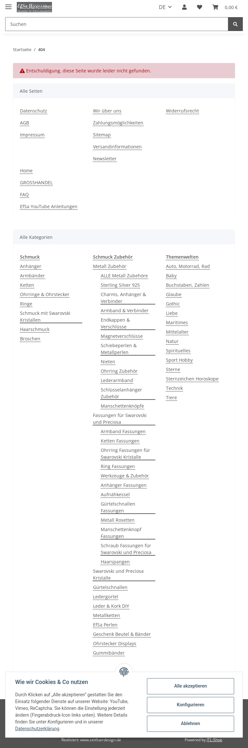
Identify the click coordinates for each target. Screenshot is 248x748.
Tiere (171, 397)
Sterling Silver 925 (120, 285)
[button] (184, 7)
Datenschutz (33, 111)
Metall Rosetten (118, 520)
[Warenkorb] (225, 7)
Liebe (172, 313)
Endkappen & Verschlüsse (115, 323)
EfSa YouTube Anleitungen (49, 206)
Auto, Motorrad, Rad (188, 266)
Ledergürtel (105, 596)
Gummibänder (109, 653)
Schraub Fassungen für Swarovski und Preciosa (126, 548)
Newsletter (105, 158)
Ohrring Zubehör (119, 371)
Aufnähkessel (115, 494)
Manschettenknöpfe (122, 406)
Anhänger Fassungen (124, 485)
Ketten (27, 285)
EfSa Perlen (105, 625)
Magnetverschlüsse (122, 336)
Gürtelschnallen (110, 587)
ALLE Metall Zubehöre (124, 275)
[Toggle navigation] (8, 4)
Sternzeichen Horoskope (192, 379)
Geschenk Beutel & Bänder (122, 634)
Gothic (173, 304)
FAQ (24, 194)
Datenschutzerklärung (38, 728)
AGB (24, 123)
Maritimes (177, 322)
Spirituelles (178, 350)
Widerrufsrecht (182, 111)
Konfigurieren (189, 704)
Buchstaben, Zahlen (187, 285)
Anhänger (30, 266)
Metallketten (106, 615)
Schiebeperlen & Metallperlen (119, 348)
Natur (172, 341)
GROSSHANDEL (36, 182)
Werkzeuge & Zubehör (125, 476)
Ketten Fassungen (120, 441)
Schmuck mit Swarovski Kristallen (45, 316)
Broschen (30, 339)
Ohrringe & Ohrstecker (44, 294)
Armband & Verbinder (125, 310)
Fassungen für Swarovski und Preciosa (120, 418)
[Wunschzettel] (199, 7)
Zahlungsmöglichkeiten (118, 123)
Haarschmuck (34, 329)
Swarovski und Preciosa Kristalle (118, 574)
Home (26, 170)
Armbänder (32, 275)
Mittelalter (177, 332)
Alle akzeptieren (189, 686)
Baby (171, 275)
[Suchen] (116, 24)
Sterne (173, 369)
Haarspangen (115, 562)
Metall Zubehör (109, 266)
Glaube (173, 294)
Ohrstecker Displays (114, 643)
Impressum (32, 135)
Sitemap (102, 135)
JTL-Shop (214, 740)
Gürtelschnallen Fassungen (118, 507)
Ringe (26, 304)
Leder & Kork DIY (111, 606)
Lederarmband (117, 380)
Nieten (108, 361)
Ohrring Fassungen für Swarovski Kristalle (125, 453)
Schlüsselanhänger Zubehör (121, 393)
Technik (174, 388)
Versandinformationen (117, 147)
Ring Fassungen (118, 466)
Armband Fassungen (123, 431)
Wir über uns (107, 111)
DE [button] (162, 7)
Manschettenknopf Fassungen (121, 532)
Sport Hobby (179, 360)
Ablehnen (189, 723)
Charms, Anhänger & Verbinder (123, 297)
